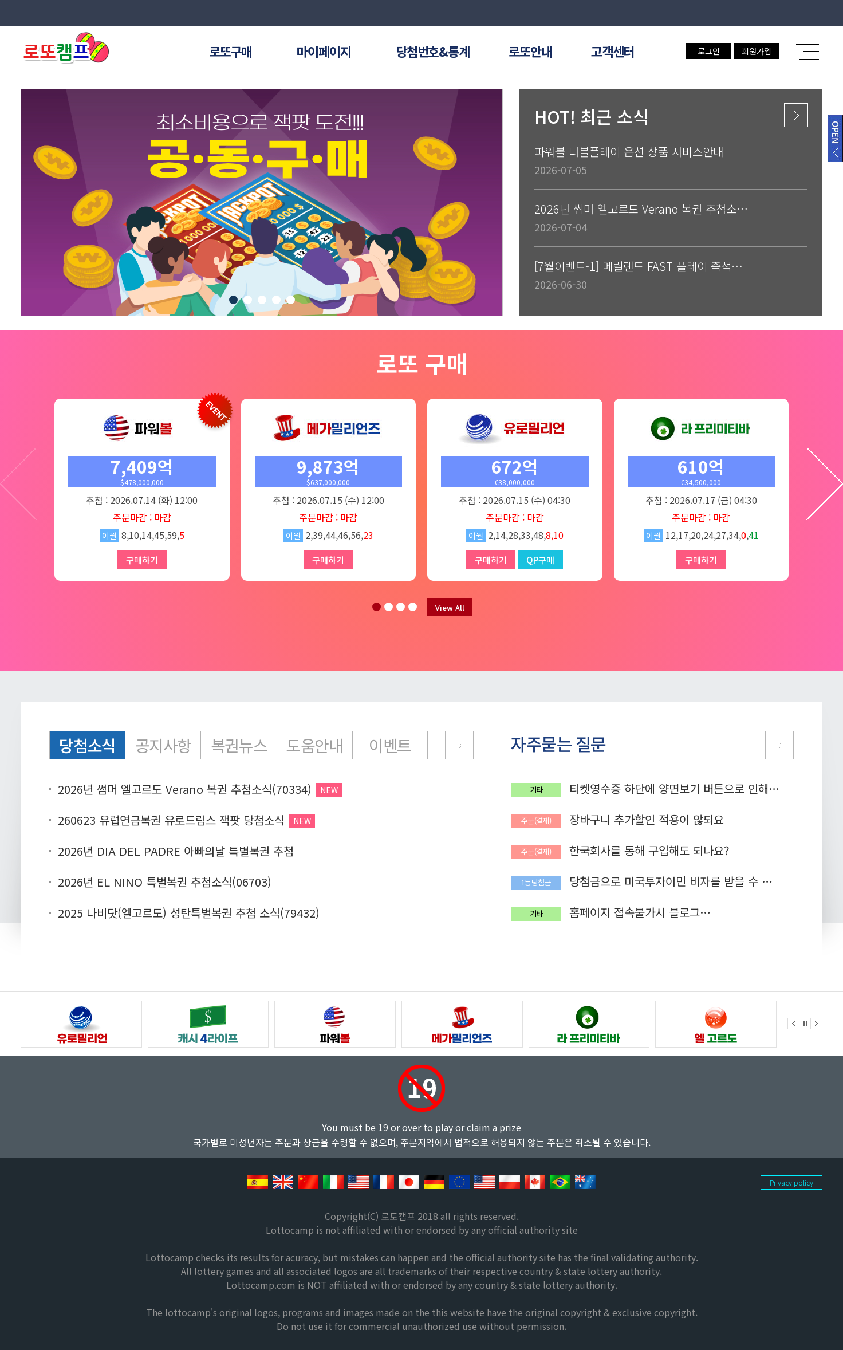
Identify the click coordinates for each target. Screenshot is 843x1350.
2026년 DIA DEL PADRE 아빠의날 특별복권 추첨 (176, 851)
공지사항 (163, 745)
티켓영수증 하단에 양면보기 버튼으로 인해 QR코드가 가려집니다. (669, 789)
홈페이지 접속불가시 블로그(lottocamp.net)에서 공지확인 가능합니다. (673, 912)
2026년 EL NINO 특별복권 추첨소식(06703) (164, 882)
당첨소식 (87, 745)
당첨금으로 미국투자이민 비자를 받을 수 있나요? (670, 881)
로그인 (709, 51)
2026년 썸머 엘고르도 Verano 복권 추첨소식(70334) (185, 789)
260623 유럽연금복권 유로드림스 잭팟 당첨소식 (171, 820)
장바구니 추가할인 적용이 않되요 (646, 819)
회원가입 (756, 51)
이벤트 (390, 745)
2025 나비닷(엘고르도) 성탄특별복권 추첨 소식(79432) (189, 913)
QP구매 (540, 560)
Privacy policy (791, 1182)
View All (449, 607)
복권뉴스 (239, 745)
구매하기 (142, 560)
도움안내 (314, 745)
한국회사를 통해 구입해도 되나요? (649, 850)
